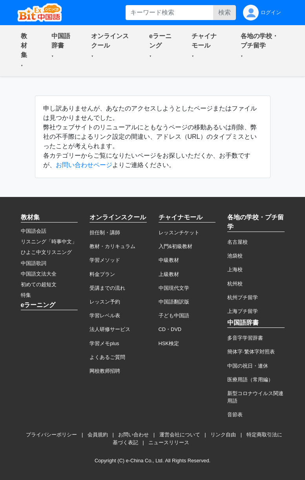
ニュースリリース (168, 442)
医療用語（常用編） (250, 380)
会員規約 (98, 435)
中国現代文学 (174, 288)
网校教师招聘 (104, 371)
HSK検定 (169, 343)
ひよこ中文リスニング (46, 252)
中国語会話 (33, 231)
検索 (224, 12)
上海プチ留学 (242, 311)
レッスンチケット (179, 232)
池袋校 (235, 256)
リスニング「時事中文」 (49, 242)
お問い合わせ (133, 435)
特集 (26, 295)
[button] (26, 50)
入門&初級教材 (176, 246)
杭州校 (235, 284)
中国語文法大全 (39, 274)
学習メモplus (104, 343)
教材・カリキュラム (112, 246)
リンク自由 (223, 435)
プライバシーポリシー (51, 435)
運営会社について (179, 435)
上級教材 (169, 274)
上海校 (235, 269)
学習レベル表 (104, 315)
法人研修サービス (109, 329)
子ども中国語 (174, 315)
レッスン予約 (104, 302)
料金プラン (102, 274)
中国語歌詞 (33, 263)
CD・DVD (170, 329)
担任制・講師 (104, 232)
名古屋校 (237, 242)
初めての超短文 (39, 284)
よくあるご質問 (107, 357)
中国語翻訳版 (174, 302)
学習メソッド (104, 260)
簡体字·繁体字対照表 (251, 352)
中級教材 (169, 260)
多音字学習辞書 (245, 338)
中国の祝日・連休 (247, 366)
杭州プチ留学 (242, 297)
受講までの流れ (107, 288)
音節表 (235, 414)
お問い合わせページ (84, 165)
